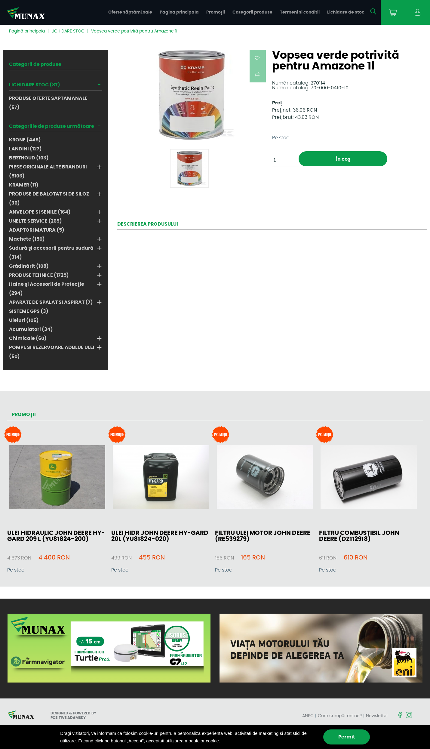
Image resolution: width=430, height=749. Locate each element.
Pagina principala (179, 12)
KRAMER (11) (23, 185)
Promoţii (215, 12)
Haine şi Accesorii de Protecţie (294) (46, 289)
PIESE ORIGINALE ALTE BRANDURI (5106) (48, 171)
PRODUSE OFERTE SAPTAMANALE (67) (48, 103)
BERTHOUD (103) (29, 158)
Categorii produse (252, 12)
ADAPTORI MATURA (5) (36, 230)
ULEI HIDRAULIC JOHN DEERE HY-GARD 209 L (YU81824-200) (56, 536)
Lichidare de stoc (345, 12)
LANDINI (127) (25, 148)
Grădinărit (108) (29, 266)
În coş (343, 159)
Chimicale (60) (28, 338)
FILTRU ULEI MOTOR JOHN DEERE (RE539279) (262, 536)
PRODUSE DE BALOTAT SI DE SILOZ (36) (49, 198)
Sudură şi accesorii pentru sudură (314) (51, 253)
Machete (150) (27, 239)
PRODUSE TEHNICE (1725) (39, 275)
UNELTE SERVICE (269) (35, 221)
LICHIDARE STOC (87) (34, 84)
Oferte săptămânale (130, 12)
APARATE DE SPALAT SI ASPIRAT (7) (51, 302)
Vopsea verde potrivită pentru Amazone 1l (134, 31)
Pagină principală (27, 31)
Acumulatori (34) (31, 329)
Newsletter (377, 716)
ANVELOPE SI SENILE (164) (40, 212)
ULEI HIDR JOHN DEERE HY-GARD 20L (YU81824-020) (159, 536)
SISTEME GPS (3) (28, 311)
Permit (346, 737)
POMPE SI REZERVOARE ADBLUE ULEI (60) (51, 352)
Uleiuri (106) (24, 320)
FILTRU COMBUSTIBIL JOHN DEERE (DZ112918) (359, 536)
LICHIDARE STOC (67, 31)
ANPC (308, 716)
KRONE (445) (25, 139)
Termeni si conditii (300, 12)
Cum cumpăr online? (340, 716)
